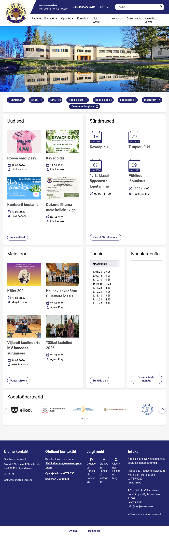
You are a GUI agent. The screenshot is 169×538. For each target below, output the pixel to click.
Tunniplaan (15, 99)
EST (104, 7)
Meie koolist (100, 20)
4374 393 (9, 474)
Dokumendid (134, 18)
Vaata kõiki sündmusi (105, 237)
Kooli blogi (104, 100)
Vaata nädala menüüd (146, 379)
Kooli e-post (79, 100)
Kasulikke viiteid (150, 20)
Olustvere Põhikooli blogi (116, 468)
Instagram (153, 100)
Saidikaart (94, 530)
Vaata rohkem (18, 380)
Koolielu (83, 20)
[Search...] (161, 7)
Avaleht (36, 18)
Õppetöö (67, 20)
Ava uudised (17, 237)
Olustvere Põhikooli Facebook (91, 470)
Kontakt (117, 20)
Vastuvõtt (51, 20)
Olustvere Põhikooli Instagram (103, 470)
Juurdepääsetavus (84, 7)
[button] (162, 410)
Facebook (129, 100)
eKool (37, 100)
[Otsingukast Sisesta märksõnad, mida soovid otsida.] (139, 7)
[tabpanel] (105, 284)
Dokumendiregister (85, 107)
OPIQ (56, 100)
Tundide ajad (100, 380)
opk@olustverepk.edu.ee (18, 479)
